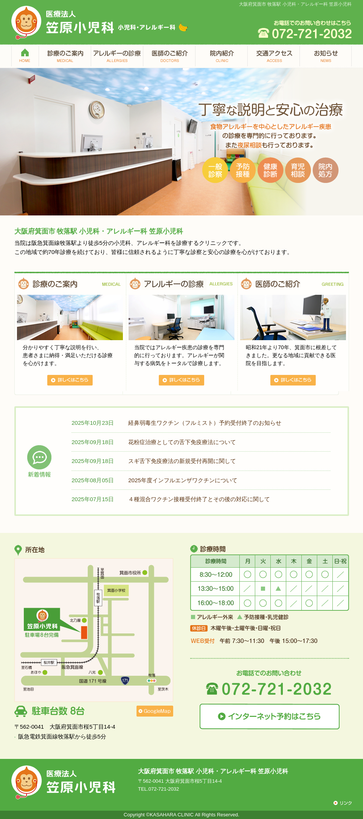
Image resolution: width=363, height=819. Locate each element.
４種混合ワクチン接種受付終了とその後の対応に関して (199, 499)
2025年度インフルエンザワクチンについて (182, 480)
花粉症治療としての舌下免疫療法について (182, 442)
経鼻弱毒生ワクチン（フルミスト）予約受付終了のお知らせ (204, 423)
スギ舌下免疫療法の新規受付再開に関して (182, 461)
